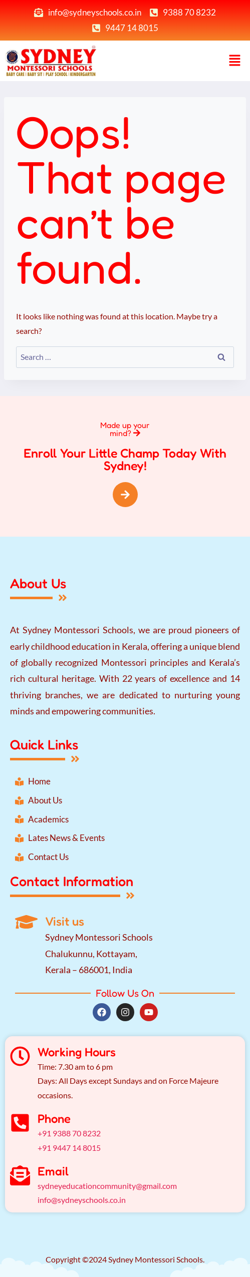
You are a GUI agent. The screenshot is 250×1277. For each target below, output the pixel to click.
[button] (235, 61)
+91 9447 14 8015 (69, 1147)
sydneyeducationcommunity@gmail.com (107, 1185)
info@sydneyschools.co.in (82, 1199)
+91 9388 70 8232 (69, 1133)
